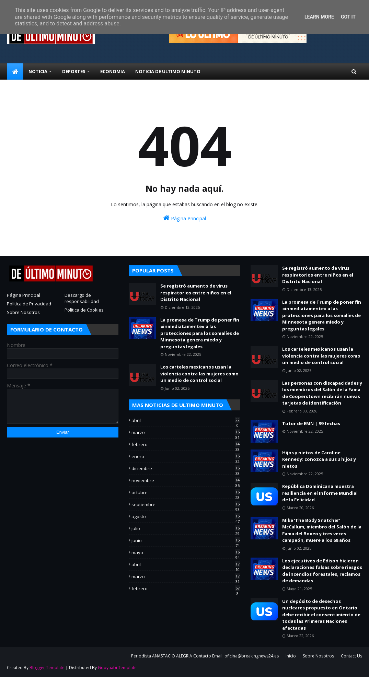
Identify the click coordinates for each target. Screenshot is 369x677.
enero (185, 456)
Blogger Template (47, 667)
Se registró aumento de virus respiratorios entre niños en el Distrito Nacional (195, 292)
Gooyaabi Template (117, 667)
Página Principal (184, 218)
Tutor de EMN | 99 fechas (311, 423)
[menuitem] (15, 71)
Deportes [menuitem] (73, 71)
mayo (185, 552)
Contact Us (351, 656)
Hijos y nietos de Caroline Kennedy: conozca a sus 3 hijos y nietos (319, 459)
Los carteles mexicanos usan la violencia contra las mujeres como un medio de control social (199, 373)
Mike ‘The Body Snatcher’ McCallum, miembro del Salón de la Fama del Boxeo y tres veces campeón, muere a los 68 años (321, 530)
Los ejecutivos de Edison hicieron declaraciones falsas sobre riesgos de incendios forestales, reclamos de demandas (322, 571)
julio (185, 528)
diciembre (185, 468)
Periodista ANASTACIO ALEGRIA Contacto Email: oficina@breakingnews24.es (205, 656)
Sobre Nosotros (23, 312)
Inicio (291, 656)
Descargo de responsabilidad (82, 298)
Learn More (319, 17)
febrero (185, 444)
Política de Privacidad (29, 304)
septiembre (185, 504)
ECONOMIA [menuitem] (112, 71)
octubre (185, 492)
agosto (185, 516)
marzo (185, 432)
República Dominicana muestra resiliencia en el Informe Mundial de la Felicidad (320, 493)
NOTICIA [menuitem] (37, 71)
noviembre (185, 480)
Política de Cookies (84, 310)
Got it (348, 17)
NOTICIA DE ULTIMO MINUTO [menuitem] (167, 71)
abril (185, 420)
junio (185, 540)
